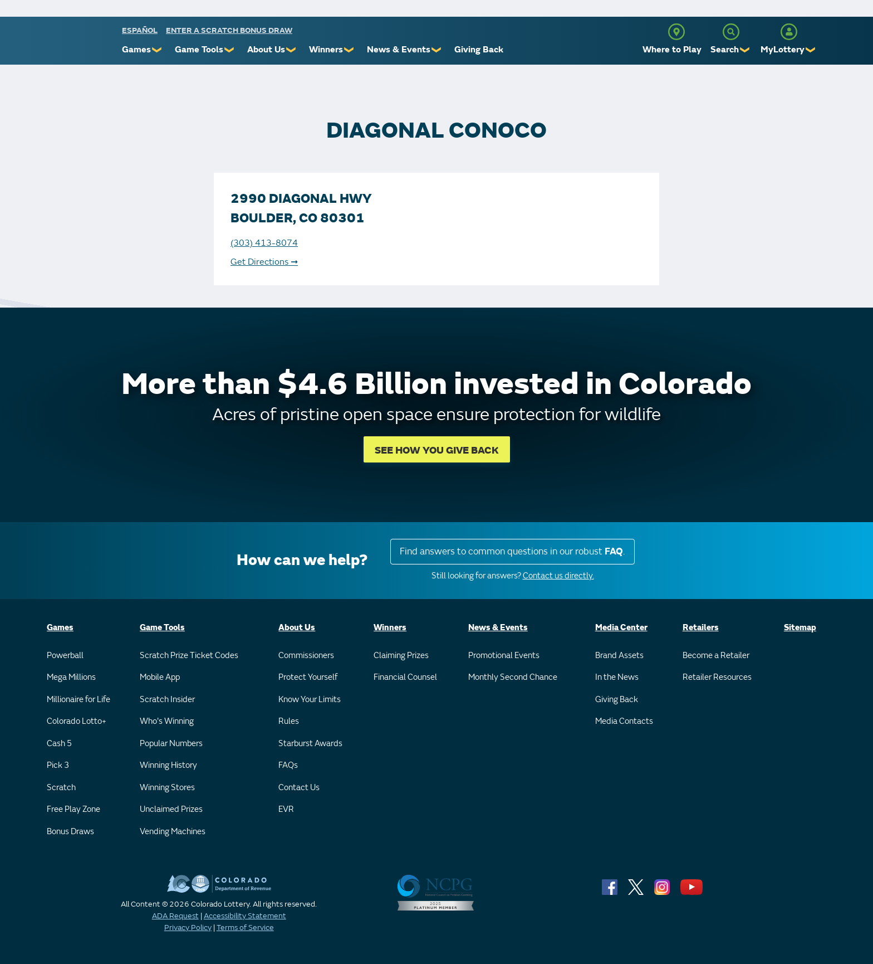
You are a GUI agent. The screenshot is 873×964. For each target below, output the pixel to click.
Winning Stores (167, 787)
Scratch (61, 787)
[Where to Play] (676, 32)
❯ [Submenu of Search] (745, 49)
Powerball (65, 655)
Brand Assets (619, 655)
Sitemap (800, 627)
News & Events (398, 49)
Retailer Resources (717, 677)
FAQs (288, 765)
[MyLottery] (789, 32)
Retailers (701, 627)
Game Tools (199, 49)
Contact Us (299, 787)
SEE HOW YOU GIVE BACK (437, 450)
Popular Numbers (171, 743)
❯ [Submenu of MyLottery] (811, 49)
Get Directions (264, 261)
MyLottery (783, 49)
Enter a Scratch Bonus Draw (229, 30)
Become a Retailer (716, 655)
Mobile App (160, 677)
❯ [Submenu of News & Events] (437, 49)
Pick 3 (58, 765)
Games (136, 49)
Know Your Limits (309, 699)
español (140, 30)
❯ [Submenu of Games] (157, 49)
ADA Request (175, 916)
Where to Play (672, 49)
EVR (286, 809)
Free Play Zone (73, 809)
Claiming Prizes (401, 655)
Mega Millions (71, 677)
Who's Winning (167, 721)
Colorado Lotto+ (76, 721)
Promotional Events (504, 655)
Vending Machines (172, 831)
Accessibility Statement (245, 916)
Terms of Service (245, 927)
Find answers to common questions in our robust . (512, 551)
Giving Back (478, 49)
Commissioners (306, 655)
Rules (288, 721)
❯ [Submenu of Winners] (349, 49)
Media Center (621, 627)
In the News (617, 677)
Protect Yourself (307, 677)
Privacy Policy (188, 927)
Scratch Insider (167, 699)
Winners (326, 49)
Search (724, 49)
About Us (266, 49)
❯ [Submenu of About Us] (291, 49)
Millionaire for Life (78, 699)
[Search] (731, 32)
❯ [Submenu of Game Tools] (229, 49)
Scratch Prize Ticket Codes (189, 655)
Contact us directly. (558, 576)
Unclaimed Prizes (171, 809)
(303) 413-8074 (264, 243)
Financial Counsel (405, 677)
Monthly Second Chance (512, 677)
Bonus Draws (70, 831)
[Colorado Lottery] (79, 44)
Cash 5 (59, 743)
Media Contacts (624, 721)
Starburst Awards (310, 743)
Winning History (168, 765)
